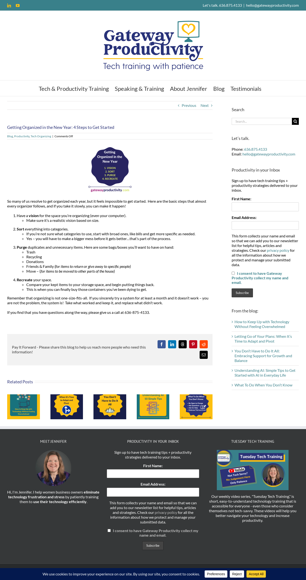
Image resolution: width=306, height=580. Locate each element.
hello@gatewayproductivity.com (272, 5)
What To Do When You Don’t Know (263, 385)
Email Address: (244, 217)
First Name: (241, 198)
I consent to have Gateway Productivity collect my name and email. (260, 278)
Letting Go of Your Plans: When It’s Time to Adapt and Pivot (263, 338)
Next (205, 105)
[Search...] (262, 121)
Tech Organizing (41, 136)
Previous (189, 105)
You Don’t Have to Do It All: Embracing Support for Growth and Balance (263, 356)
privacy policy (278, 250)
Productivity (21, 136)
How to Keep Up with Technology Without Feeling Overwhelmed (262, 324)
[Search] (295, 121)
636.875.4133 (255, 149)
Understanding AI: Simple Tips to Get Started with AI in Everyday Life (265, 372)
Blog (10, 136)
